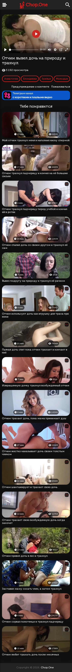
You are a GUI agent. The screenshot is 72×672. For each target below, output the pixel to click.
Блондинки (30, 78)
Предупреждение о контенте (31, 86)
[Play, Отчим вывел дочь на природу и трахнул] (5, 49)
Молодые (62, 78)
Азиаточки (11, 78)
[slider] (24, 49)
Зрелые (46, 78)
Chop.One (37, 4)
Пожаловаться (60, 86)
